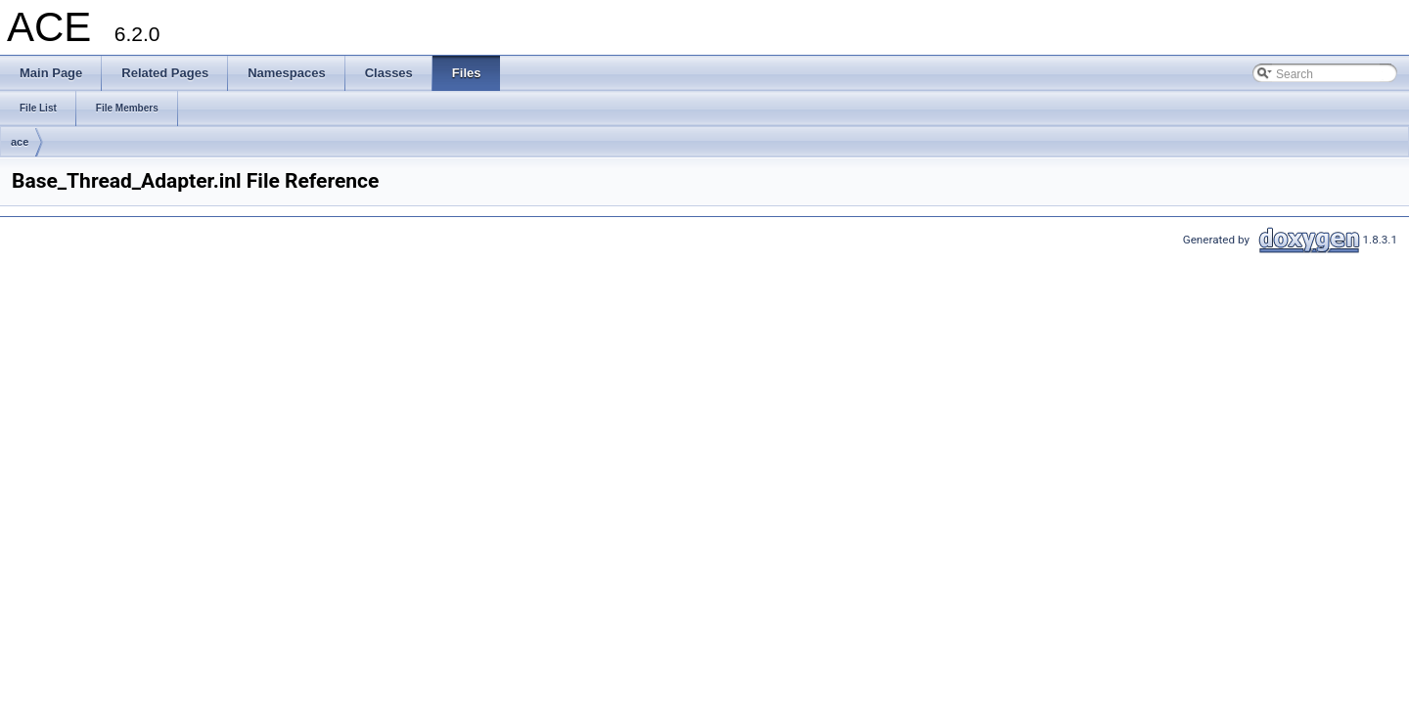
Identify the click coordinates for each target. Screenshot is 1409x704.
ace (19, 142)
